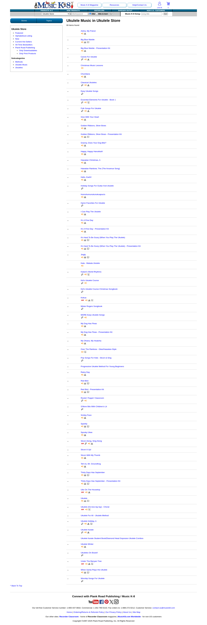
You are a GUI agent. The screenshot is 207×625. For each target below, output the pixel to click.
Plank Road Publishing (25, 48)
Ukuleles (19, 67)
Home (69, 612)
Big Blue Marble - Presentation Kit (95, 48)
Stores (24, 21)
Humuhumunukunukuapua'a (93, 194)
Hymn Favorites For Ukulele (93, 203)
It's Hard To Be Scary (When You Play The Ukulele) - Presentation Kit (111, 246)
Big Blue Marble (88, 39)
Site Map (136, 612)
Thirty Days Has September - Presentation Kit (100, 481)
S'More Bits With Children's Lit (94, 406)
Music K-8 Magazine (89, 5)
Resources (114, 5)
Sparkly (84, 424)
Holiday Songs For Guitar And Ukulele (97, 186)
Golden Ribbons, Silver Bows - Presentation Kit (101, 134)
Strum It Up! (86, 450)
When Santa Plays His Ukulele (94, 570)
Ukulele (84, 498)
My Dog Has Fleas (89, 323)
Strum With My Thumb (90, 455)
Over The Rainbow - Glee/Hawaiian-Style (98, 349)
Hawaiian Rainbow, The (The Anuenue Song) (100, 168)
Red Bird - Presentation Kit (92, 389)
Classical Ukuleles (89, 82)
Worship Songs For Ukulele (93, 578)
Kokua (83, 298)
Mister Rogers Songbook (91, 306)
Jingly (83, 254)
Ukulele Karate (87, 530)
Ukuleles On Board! (89, 553)
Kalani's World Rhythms (91, 272)
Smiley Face (86, 415)
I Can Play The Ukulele (91, 212)
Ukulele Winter (87, 544)
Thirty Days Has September (93, 472)
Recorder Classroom (69, 617)
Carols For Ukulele (89, 57)
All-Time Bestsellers (23, 45)
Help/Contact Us (139, 5)
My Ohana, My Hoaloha (91, 341)
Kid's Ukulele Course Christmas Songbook (99, 289)
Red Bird (84, 381)
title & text (102, 14)
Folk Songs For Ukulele (91, 108)
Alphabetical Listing (23, 36)
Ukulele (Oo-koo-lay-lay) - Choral (95, 507)
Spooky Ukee (86, 432)
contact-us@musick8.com (164, 608)
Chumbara (85, 74)
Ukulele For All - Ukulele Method (95, 515)
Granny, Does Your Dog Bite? (93, 143)
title (92, 14)
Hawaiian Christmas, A (90, 160)
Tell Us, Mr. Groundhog (91, 464)
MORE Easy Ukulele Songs (93, 315)
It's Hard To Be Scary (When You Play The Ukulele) (103, 237)
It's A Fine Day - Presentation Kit (95, 229)
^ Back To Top (16, 586)
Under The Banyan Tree (91, 561)
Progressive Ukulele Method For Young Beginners (102, 366)
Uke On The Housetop (90, 490)
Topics (49, 21)
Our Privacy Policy (113, 612)
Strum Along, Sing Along (91, 441)
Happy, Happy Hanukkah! (92, 151)
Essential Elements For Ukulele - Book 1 (98, 100)
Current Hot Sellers (23, 42)
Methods (19, 62)
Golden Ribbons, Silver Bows (93, 126)
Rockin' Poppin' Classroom (92, 398)
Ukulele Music (21, 65)
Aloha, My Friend (88, 31)
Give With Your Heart (90, 117)
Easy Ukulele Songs (89, 91)
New (17, 39)
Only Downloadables (28, 50)
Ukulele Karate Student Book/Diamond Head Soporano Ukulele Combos (112, 538)
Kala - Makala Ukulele (90, 263)
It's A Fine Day (87, 220)
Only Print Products (27, 53)
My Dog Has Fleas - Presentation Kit (96, 332)
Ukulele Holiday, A (88, 521)
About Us (127, 612)
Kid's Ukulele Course (90, 280)
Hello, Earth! (86, 177)
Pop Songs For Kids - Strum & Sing (96, 358)
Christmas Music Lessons (92, 65)
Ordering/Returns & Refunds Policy (88, 612)
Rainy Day (85, 372)
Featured (19, 33)
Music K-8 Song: (144, 14)
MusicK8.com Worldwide (129, 617)
